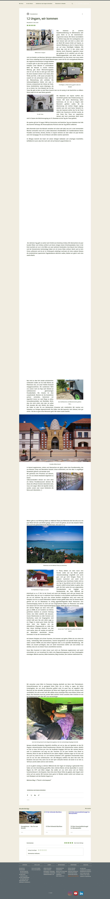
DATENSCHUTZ (27, 882)
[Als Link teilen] (38, 795)
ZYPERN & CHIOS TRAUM (84, 874)
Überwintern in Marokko (60, 3)
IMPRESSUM (21, 882)
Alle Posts (21, 3)
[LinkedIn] (81, 893)
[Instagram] (70, 893)
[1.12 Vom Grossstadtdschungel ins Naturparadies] (80, 817)
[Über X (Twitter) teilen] (31, 795)
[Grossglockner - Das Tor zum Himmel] (30, 817)
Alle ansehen (88, 808)
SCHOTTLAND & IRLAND (84, 873)
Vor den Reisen (29, 3)
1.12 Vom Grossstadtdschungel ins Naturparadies (79, 827)
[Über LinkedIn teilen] (35, 795)
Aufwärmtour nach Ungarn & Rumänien (44, 3)
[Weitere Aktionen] (82, 14)
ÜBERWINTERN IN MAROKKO (85, 871)
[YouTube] (76, 893)
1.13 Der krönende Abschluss (54, 826)
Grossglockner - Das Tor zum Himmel (29, 827)
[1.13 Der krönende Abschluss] (55, 817)
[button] (72, 3)
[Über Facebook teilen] (27, 795)
